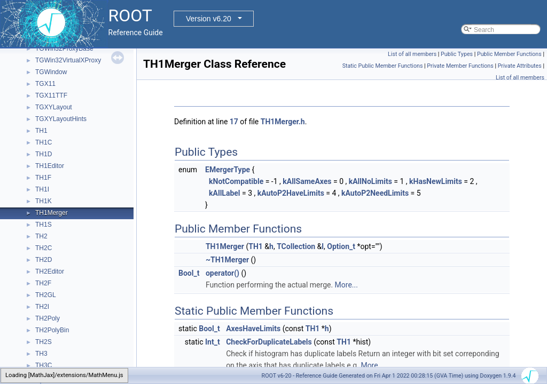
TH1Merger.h (283, 121)
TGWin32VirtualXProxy (68, 60)
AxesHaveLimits (253, 328)
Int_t (212, 342)
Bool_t (188, 273)
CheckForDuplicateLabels (269, 342)
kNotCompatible (236, 181)
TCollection (296, 246)
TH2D (43, 259)
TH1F (43, 177)
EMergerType (227, 169)
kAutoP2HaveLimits (290, 193)
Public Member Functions (509, 54)
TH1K (43, 201)
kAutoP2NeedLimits (375, 193)
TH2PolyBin (52, 330)
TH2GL (45, 295)
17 (234, 121)
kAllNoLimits (370, 181)
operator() (222, 273)
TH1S (43, 224)
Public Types (457, 54)
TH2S (43, 342)
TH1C (43, 142)
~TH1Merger (227, 259)
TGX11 (45, 83)
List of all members (412, 54)
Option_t (341, 246)
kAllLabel (224, 193)
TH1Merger (51, 213)
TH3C (43, 365)
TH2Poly (47, 318)
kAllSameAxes (307, 181)
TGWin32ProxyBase (64, 48)
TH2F (43, 283)
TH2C (43, 248)
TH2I (42, 306)
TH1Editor (49, 166)
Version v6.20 (208, 18)
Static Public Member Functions (382, 65)
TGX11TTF (51, 95)
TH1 (41, 130)
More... (346, 285)
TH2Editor (49, 271)
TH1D (43, 154)
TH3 (41, 353)
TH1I (42, 189)
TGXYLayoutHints (61, 119)
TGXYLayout (53, 107)
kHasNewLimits (435, 181)
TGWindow (51, 72)
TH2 (41, 236)
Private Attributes (520, 65)
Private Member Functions (460, 65)
